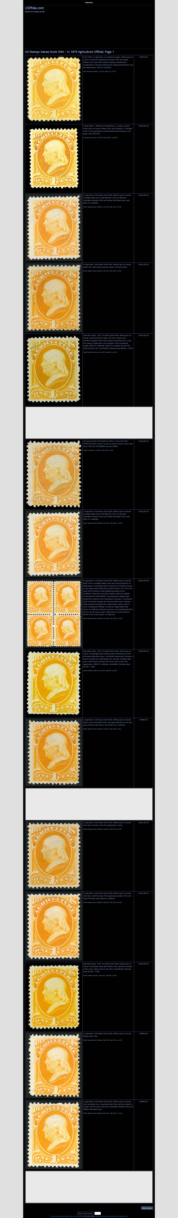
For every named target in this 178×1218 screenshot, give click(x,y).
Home (27, 2)
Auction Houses (40, 2)
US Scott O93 (78, 1215)
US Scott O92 (67, 1215)
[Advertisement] (89, 30)
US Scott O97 (122, 1215)
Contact (68, 2)
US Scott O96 (111, 1215)
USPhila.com (34, 7)
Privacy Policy (56, 2)
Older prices (147, 1207)
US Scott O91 (55, 1215)
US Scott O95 (100, 1215)
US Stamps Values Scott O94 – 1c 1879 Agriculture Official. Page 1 (69, 51)
